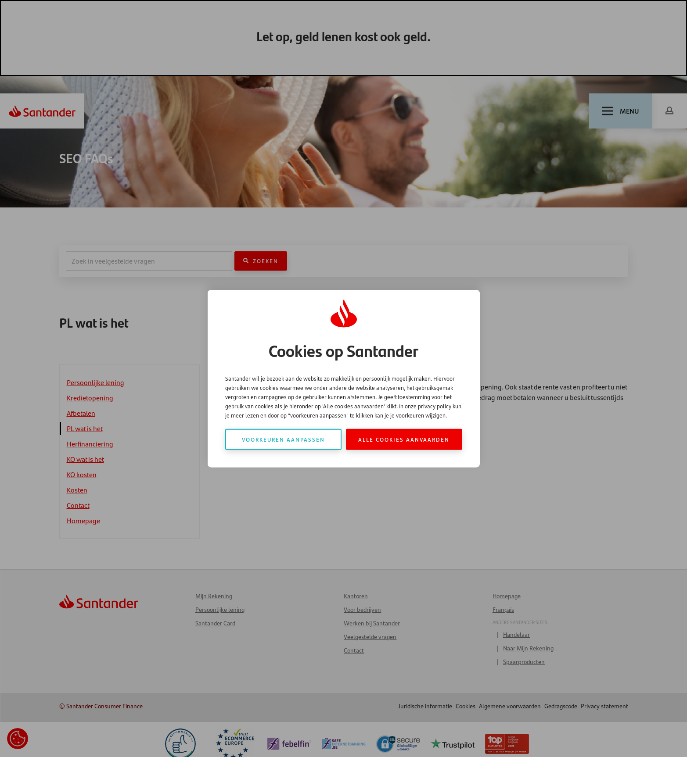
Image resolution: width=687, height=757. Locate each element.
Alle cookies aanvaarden (404, 439)
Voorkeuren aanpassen (283, 439)
